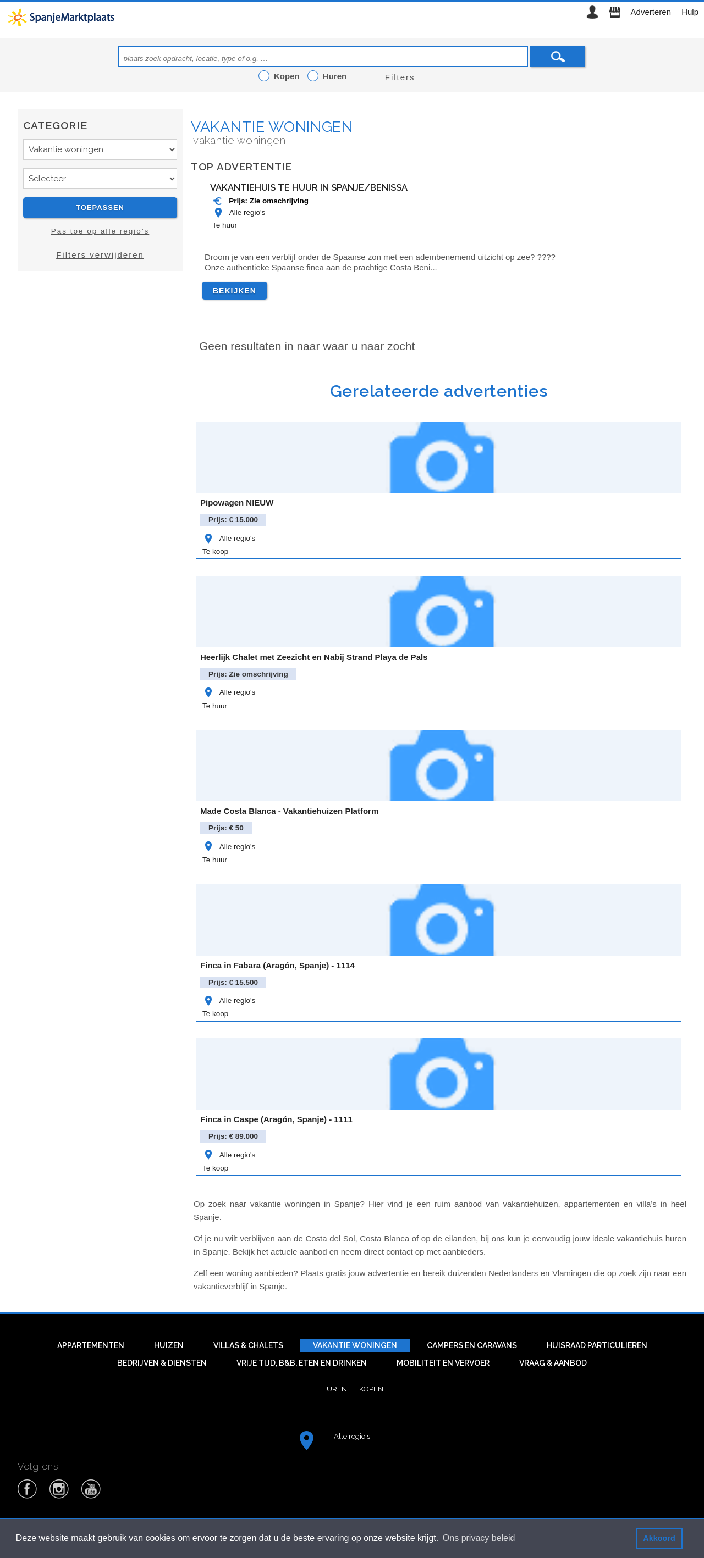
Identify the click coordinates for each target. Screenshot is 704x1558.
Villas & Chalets (248, 1345)
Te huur (224, 225)
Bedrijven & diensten (162, 1363)
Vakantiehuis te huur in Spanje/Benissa (309, 187)
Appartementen (90, 1345)
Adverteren (651, 11)
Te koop (215, 551)
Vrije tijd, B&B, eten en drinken (302, 1363)
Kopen (371, 1388)
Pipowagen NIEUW (236, 502)
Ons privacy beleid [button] (479, 1538)
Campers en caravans (472, 1345)
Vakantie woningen (272, 126)
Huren (334, 1388)
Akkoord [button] (659, 1538)
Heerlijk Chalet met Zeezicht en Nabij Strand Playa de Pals (313, 657)
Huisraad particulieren (597, 1345)
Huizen (169, 1345)
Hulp (689, 11)
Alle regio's (238, 212)
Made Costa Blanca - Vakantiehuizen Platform (289, 811)
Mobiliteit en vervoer (443, 1363)
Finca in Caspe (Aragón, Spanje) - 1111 (276, 1119)
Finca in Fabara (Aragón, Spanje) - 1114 (277, 965)
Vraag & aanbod (553, 1363)
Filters (400, 77)
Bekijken (234, 290)
